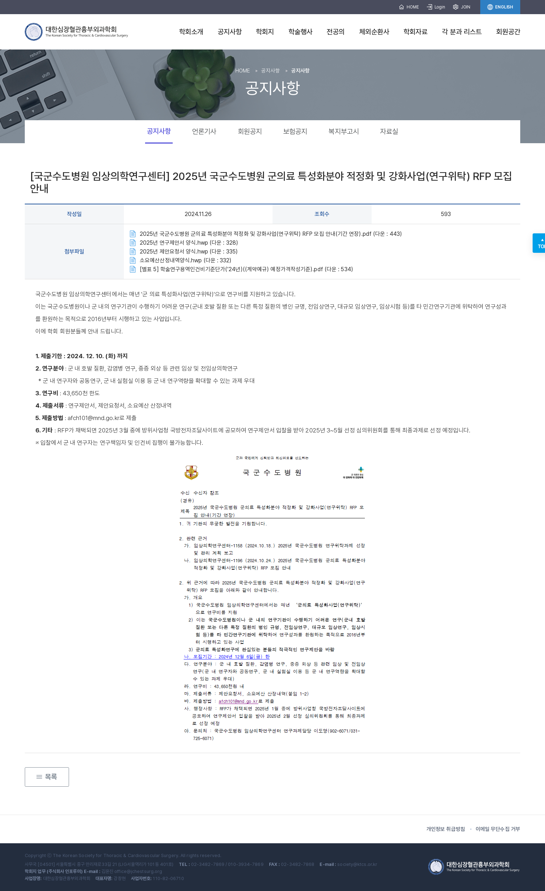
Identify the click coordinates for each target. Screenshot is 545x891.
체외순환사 (374, 32)
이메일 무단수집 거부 (498, 829)
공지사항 (230, 32)
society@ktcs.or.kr (357, 864)
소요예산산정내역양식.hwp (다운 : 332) (186, 260)
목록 (46, 774)
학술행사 (300, 32)
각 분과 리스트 (462, 32)
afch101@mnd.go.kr (93, 417)
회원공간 (508, 32)
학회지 (265, 32)
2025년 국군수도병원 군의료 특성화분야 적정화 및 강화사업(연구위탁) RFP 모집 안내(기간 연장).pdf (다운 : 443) (271, 234)
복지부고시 (343, 131)
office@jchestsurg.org (138, 871)
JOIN (461, 7)
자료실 (389, 131)
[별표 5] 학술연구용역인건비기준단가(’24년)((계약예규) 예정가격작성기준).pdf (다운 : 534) (246, 269)
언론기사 (204, 131)
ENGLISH (500, 7)
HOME (409, 7)
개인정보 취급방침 (445, 829)
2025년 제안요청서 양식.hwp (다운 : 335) (189, 251)
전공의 (336, 32)
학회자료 (415, 32)
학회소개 (191, 32)
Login (436, 7)
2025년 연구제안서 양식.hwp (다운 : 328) (189, 242)
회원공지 (250, 131)
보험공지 (295, 131)
